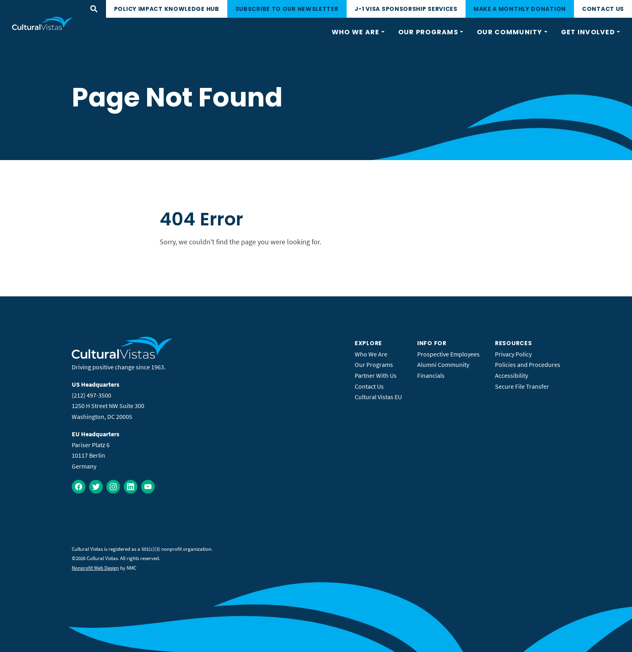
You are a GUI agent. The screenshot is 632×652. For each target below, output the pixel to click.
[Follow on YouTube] (148, 487)
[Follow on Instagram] (113, 487)
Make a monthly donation (520, 9)
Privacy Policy (513, 354)
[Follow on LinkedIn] (130, 487)
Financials (431, 375)
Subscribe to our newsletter (287, 9)
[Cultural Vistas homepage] (42, 23)
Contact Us (603, 9)
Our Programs (374, 364)
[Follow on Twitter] (96, 487)
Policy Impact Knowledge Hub (166, 9)
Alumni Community (443, 364)
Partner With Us (376, 375)
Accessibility (511, 375)
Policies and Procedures (527, 364)
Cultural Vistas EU (378, 397)
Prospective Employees (448, 354)
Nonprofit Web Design (95, 568)
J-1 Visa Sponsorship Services (406, 9)
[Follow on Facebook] (78, 487)
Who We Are (371, 354)
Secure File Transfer (522, 386)
